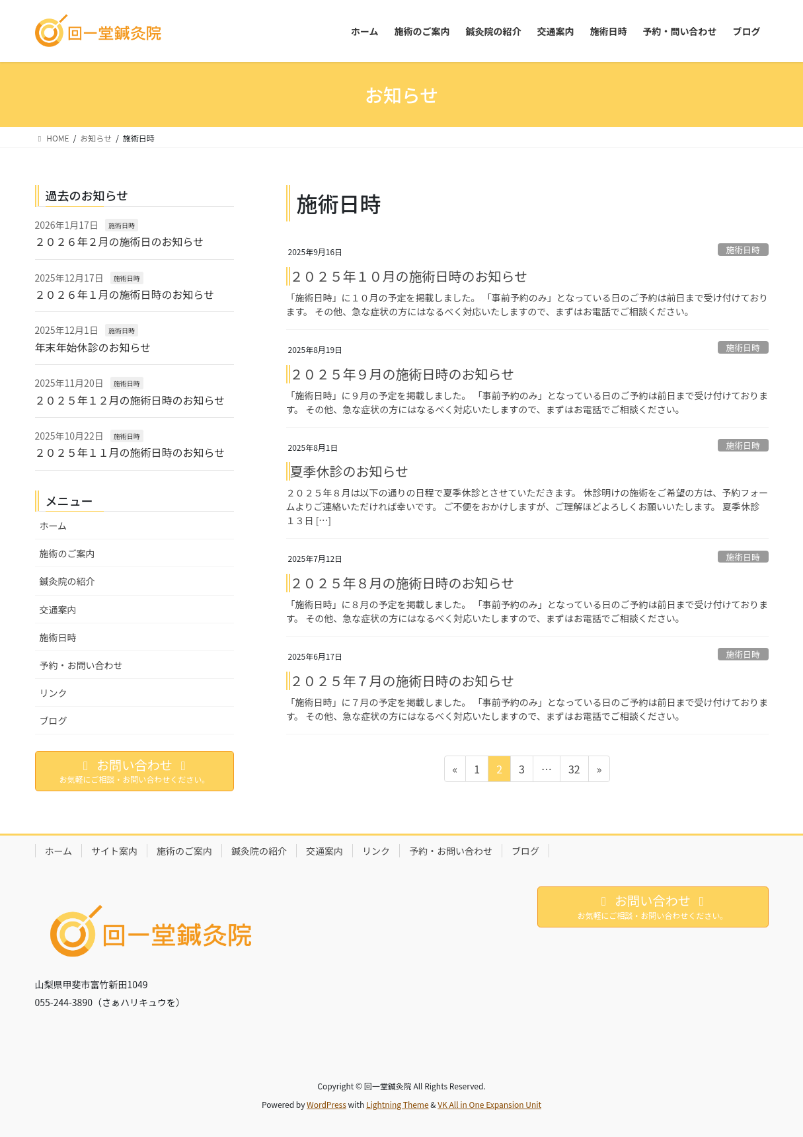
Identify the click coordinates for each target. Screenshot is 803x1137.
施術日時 (743, 249)
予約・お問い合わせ (81, 665)
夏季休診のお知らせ (349, 471)
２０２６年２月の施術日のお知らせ (119, 241)
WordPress (326, 1104)
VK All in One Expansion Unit (489, 1104)
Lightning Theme (397, 1104)
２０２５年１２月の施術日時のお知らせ (130, 400)
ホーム (53, 525)
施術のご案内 (67, 553)
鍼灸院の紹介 (67, 581)
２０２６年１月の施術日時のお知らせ (125, 294)
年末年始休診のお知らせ (93, 347)
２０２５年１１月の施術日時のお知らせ (130, 452)
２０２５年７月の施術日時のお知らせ (402, 680)
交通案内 (58, 609)
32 (574, 771)
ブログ (53, 720)
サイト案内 (114, 850)
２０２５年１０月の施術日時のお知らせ (409, 276)
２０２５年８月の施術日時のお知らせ (402, 582)
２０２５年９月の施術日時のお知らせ (402, 373)
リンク (53, 692)
